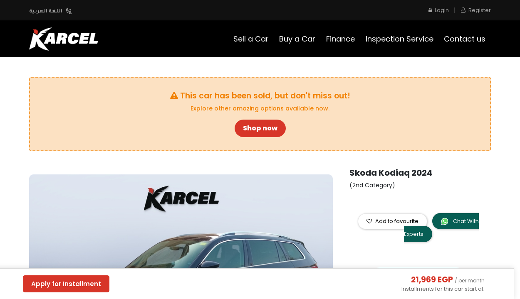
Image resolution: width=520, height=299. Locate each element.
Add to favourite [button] (392, 221)
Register (476, 10)
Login (438, 10)
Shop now (260, 128)
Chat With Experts (441, 227)
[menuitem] (251, 38)
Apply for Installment (66, 283)
